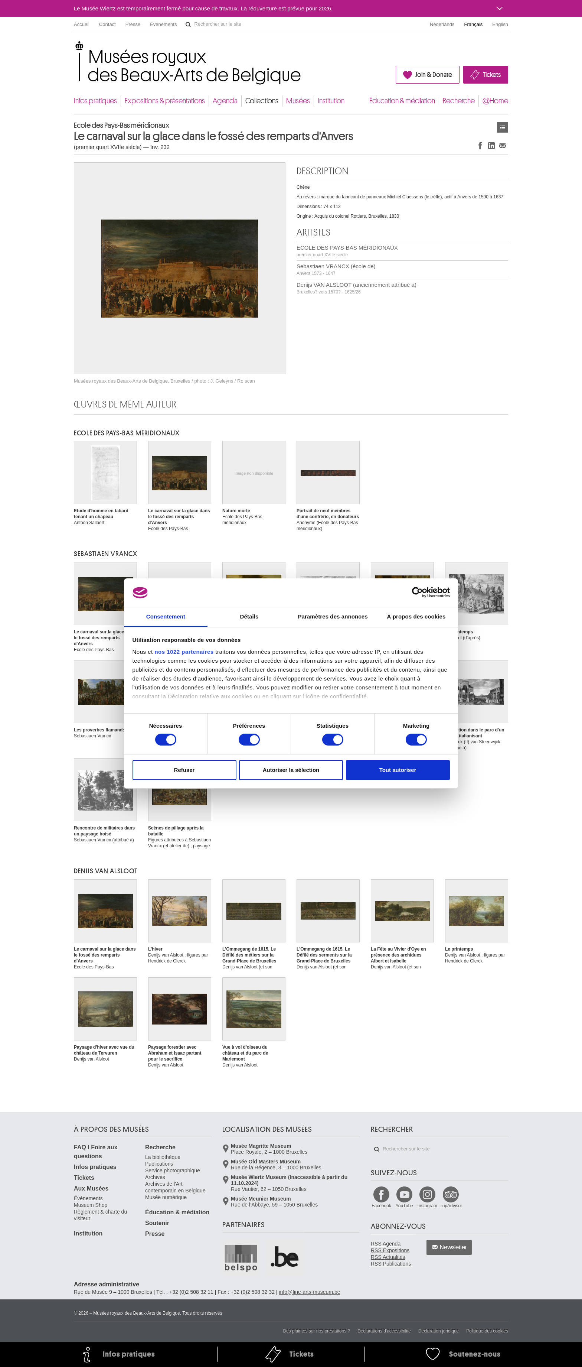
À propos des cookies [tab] (416, 616)
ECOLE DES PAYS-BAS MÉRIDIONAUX (347, 250)
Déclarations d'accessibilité (384, 1331)
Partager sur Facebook (480, 145)
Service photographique (172, 1170)
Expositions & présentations (165, 101)
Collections (261, 101)
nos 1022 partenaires (183, 652)
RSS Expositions (390, 1250)
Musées (298, 101)
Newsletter (453, 1247)
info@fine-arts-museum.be (309, 1292)
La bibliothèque (162, 1157)
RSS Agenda (385, 1244)
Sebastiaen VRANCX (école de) (336, 269)
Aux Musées (91, 1188)
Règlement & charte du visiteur (100, 1215)
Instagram (427, 1205)
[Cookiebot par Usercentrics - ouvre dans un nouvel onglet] (417, 592)
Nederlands (442, 24)
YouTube (404, 1205)
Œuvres (502, 127)
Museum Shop (90, 1205)
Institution (331, 101)
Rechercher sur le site (188, 24)
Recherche (459, 101)
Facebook (381, 1205)
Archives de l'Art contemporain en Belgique (175, 1187)
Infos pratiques (95, 101)
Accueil (81, 24)
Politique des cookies (487, 1331)
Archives (155, 1177)
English (500, 24)
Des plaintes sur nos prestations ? (316, 1331)
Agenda (225, 101)
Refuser (184, 770)
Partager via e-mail (502, 145)
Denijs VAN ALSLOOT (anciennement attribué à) (356, 288)
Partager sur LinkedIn (491, 145)
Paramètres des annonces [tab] (332, 616)
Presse (132, 24)
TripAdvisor (451, 1205)
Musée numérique (166, 1197)
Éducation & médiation (402, 101)
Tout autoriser (397, 770)
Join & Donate (433, 74)
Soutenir (157, 1223)
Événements (163, 24)
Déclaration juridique (438, 1331)
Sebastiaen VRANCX (105, 554)
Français (473, 24)
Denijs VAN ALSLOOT (105, 871)
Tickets (492, 74)
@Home (495, 101)
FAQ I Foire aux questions (95, 1151)
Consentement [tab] (165, 616)
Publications (159, 1164)
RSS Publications (391, 1264)
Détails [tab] (249, 616)
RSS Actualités (388, 1257)
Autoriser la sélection (291, 770)
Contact (107, 24)
